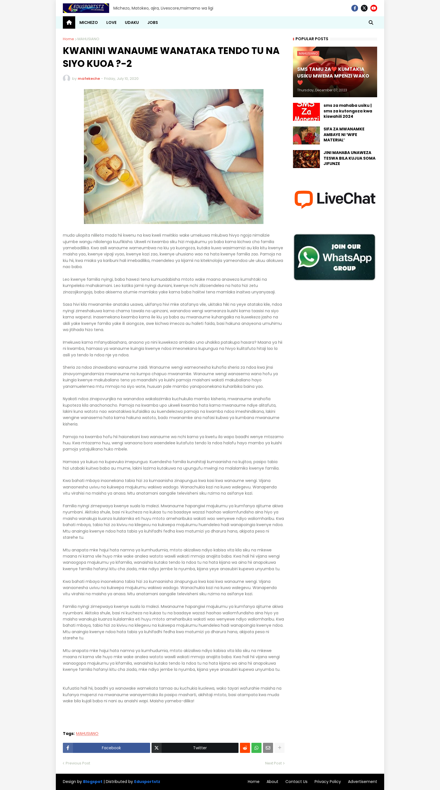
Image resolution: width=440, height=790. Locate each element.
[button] (371, 22)
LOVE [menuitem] (111, 22)
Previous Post (78, 763)
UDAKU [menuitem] (132, 22)
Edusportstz (147, 781)
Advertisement (362, 781)
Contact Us (296, 781)
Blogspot (92, 781)
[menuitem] (69, 22)
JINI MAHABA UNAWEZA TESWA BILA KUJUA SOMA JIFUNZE (349, 158)
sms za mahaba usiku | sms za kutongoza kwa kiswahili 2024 (348, 111)
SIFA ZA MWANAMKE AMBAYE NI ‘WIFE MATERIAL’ (344, 134)
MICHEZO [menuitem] (88, 22)
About (272, 781)
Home (68, 39)
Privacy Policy (328, 781)
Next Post (273, 763)
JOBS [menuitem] (152, 22)
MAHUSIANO (88, 39)
